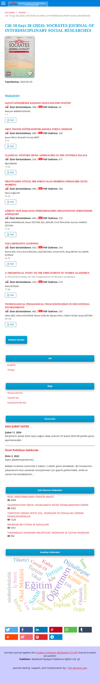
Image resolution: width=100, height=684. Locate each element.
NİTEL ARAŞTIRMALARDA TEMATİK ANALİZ (30, 496)
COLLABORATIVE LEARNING (22, 243)
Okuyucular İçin (15, 392)
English (11, 364)
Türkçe (11, 369)
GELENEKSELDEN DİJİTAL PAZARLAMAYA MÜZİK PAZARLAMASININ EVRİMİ (47, 504)
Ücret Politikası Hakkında (21, 450)
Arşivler (22, 12)
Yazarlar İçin (13, 397)
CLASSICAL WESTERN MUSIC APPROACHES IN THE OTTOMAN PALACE (46, 155)
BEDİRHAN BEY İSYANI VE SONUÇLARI (28, 524)
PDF (12, 120)
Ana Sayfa (9, 12)
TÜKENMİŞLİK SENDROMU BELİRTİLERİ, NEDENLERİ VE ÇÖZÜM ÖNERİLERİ (48, 532)
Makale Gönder (16, 340)
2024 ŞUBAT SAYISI (17, 426)
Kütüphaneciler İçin (16, 402)
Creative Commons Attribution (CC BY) (57, 652)
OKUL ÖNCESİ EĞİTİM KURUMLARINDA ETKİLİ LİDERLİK (38, 129)
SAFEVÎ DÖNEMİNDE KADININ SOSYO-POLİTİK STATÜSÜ (38, 103)
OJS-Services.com (77, 667)
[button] (11, 630)
